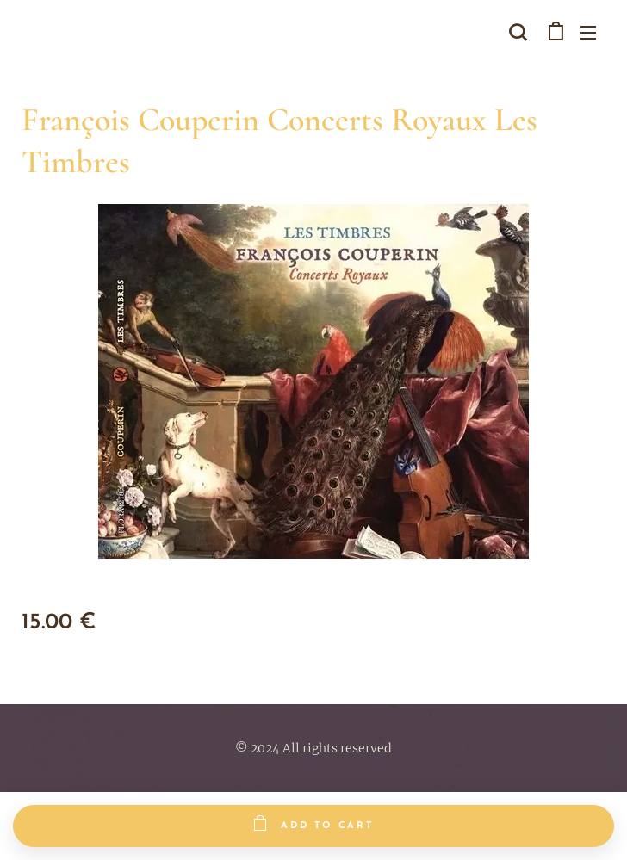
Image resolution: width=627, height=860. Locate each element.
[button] (518, 31)
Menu (588, 33)
